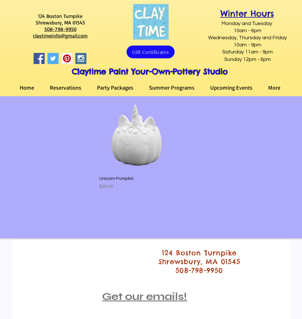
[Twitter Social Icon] (53, 58)
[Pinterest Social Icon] (67, 58)
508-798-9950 (60, 29)
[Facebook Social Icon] (39, 58)
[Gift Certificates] (151, 52)
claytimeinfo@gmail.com (60, 35)
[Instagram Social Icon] (80, 58)
